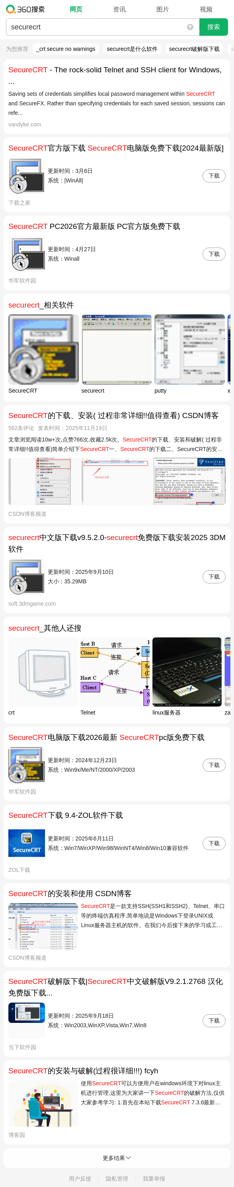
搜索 (213, 26)
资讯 (119, 9)
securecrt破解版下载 (194, 49)
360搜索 (27, 9)
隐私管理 (117, 1178)
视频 (206, 9)
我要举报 (154, 1178)
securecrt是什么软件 (132, 49)
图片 (162, 9)
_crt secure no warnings (66, 49)
